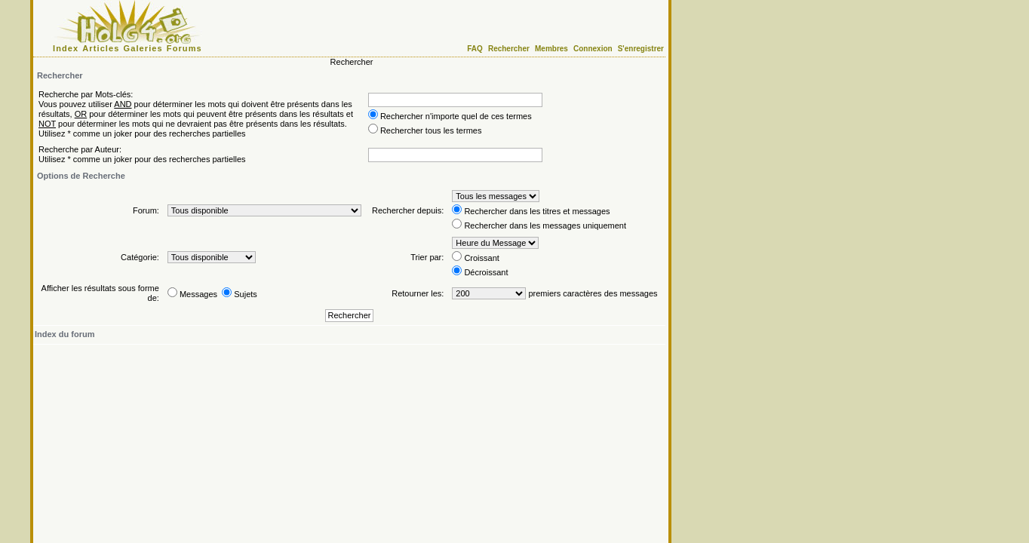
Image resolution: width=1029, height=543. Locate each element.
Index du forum (64, 334)
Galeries (143, 48)
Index (65, 48)
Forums (184, 48)
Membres (551, 48)
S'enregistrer (641, 48)
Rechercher (509, 48)
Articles (100, 48)
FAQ (475, 48)
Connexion (593, 48)
